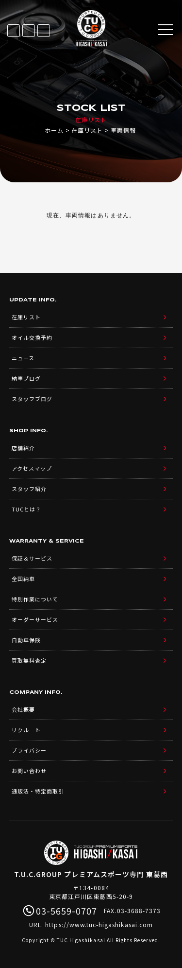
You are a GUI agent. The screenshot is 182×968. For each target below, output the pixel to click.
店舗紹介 (23, 448)
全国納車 (23, 578)
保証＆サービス (32, 558)
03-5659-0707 (43, 30)
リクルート (26, 730)
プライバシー (29, 750)
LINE (28, 30)
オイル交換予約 (32, 337)
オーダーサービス (35, 619)
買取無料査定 (29, 660)
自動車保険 (26, 640)
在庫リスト (13, 30)
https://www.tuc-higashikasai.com (99, 924)
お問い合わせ (29, 770)
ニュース (23, 358)
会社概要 (23, 709)
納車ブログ (26, 378)
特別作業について (35, 599)
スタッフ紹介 (29, 489)
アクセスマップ (32, 468)
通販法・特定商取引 (38, 791)
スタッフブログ (32, 399)
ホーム (54, 130)
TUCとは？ (26, 509)
